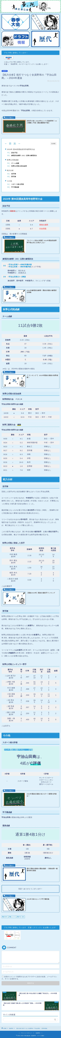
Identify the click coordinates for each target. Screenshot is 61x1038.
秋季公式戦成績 (13, 160)
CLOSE (53, 143)
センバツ (13, 916)
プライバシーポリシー (26, 1033)
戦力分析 (10, 170)
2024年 (5, 916)
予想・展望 (21, 916)
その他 (9, 181)
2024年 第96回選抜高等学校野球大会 (21, 149)
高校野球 (5, 71)
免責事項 (38, 1033)
